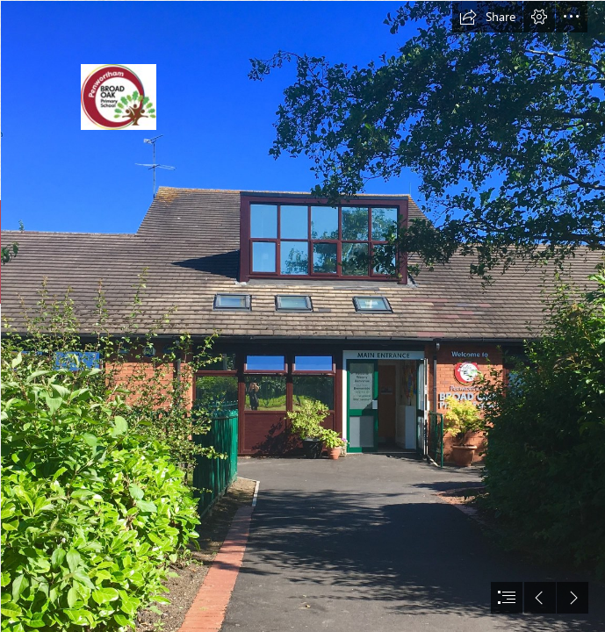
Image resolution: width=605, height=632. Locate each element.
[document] (302, 316)
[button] (487, 16)
